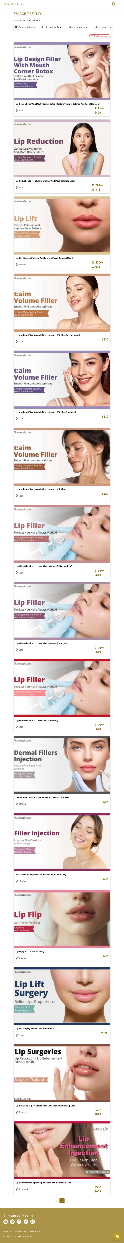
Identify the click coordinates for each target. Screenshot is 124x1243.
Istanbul (22, 264)
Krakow (22, 958)
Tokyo (21, 1035)
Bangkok (22, 1112)
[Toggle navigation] (119, 4)
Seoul (21, 110)
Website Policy (20, 1231)
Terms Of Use (34, 1231)
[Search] (25, 27)
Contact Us (7, 1231)
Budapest (23, 1189)
